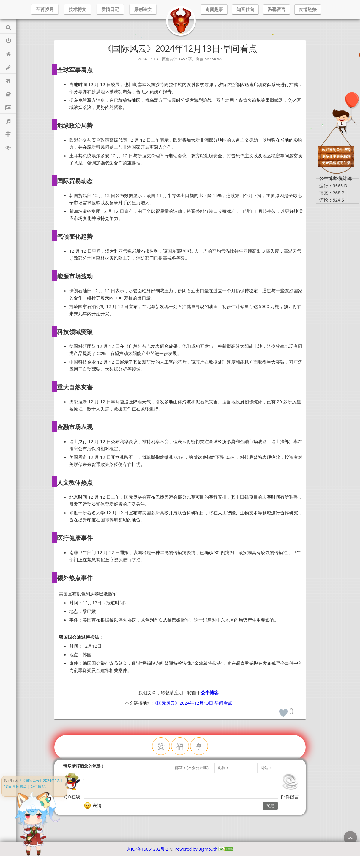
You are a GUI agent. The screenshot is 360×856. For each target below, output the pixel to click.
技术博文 (77, 9)
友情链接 (308, 9)
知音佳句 (245, 9)
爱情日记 (110, 9)
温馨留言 (276, 9)
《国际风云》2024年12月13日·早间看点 (192, 703)
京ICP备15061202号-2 (147, 849)
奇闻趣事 (214, 9)
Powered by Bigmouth (196, 849)
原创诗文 (143, 9)
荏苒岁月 (45, 9)
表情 (93, 805)
